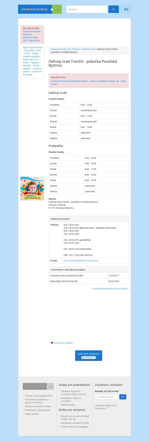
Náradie (27, 65)
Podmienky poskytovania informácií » (110, 288)
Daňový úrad (88, 49)
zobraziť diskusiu (89, 355)
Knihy (25, 62)
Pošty (27, 53)
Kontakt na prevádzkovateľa (38, 395)
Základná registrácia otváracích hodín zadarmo (73, 393)
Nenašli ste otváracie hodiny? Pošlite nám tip (75, 418)
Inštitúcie (76, 49)
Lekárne (27, 68)
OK (113, 9)
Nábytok (35, 62)
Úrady (36, 65)
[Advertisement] (89, 32)
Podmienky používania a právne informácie (37, 401)
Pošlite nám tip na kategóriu (74, 426)
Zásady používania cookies (38, 406)
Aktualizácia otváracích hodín (75, 422)
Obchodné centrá (32, 50)
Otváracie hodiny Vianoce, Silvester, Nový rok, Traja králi (32, 36)
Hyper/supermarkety (33, 47)
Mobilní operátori (31, 56)
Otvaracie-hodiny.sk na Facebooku (106, 407)
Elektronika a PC (31, 59)
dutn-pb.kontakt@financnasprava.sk (81, 260)
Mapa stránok (32, 413)
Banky (35, 53)
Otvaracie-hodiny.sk (60, 49)
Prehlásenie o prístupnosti (37, 410)
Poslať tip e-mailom (63, 342)
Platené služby (68, 404)
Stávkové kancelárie (32, 73)
